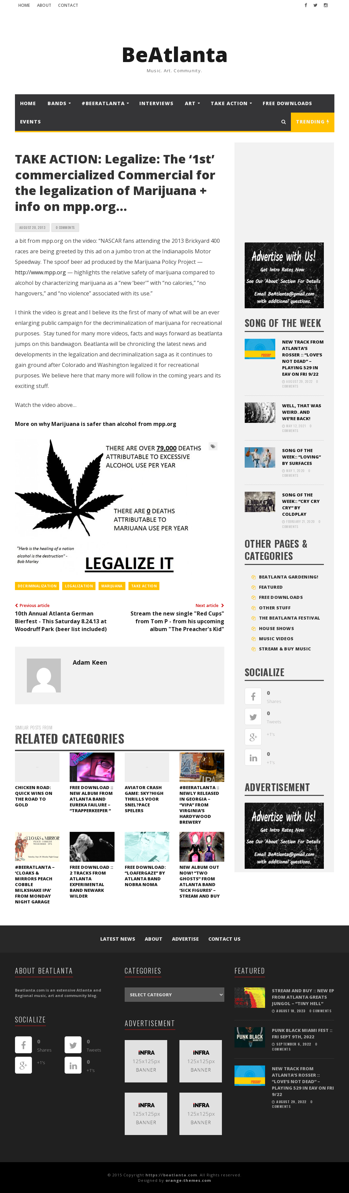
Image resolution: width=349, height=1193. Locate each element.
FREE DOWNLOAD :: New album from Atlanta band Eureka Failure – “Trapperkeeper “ (91, 799)
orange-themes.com (188, 1180)
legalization (79, 586)
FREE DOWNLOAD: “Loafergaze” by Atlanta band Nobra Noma (145, 875)
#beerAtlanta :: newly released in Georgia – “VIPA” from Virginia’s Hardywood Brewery (199, 804)
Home (24, 5)
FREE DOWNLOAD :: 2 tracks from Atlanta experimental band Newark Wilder (91, 881)
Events (30, 121)
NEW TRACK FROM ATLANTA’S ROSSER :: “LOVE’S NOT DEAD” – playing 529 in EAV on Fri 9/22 (303, 358)
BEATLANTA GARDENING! (288, 577)
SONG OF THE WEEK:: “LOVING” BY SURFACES (301, 456)
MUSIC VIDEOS (276, 638)
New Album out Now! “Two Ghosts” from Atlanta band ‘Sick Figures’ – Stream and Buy (199, 881)
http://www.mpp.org (40, 272)
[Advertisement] (296, 190)
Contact (68, 5)
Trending (312, 121)
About (44, 5)
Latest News (117, 939)
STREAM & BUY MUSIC (285, 649)
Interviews (156, 103)
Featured (271, 587)
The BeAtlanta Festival (289, 618)
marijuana (112, 586)
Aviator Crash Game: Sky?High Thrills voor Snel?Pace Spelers (144, 799)
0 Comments (65, 227)
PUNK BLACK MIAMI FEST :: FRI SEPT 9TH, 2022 (302, 1033)
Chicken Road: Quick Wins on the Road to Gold (33, 796)
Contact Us (224, 939)
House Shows (276, 628)
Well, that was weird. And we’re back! (301, 412)
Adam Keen (90, 662)
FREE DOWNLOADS (287, 103)
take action (144, 586)
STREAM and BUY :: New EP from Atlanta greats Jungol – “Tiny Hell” (303, 996)
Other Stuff (275, 608)
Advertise (185, 939)
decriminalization (37, 586)
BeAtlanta (174, 54)
